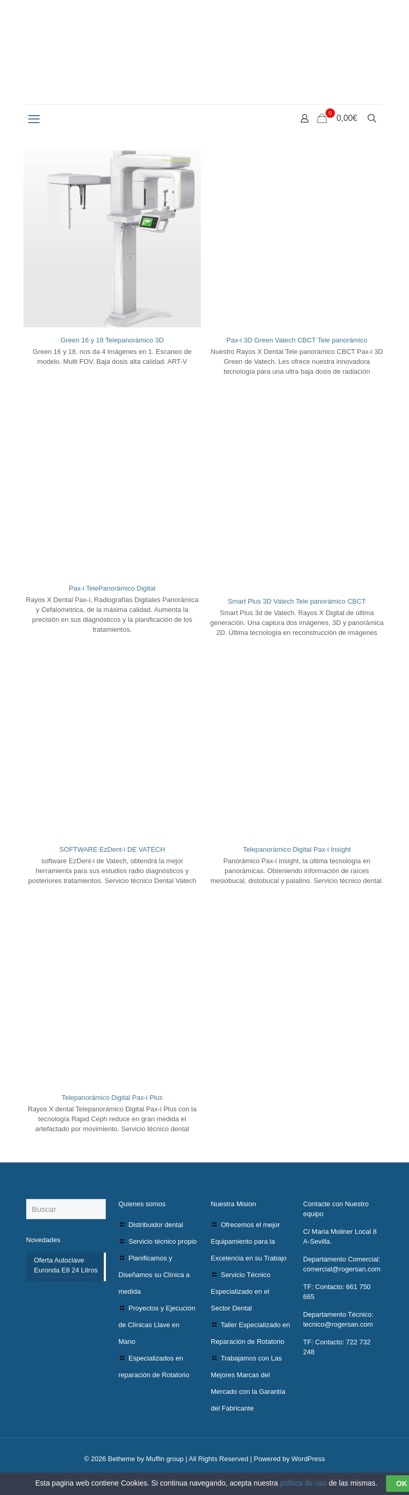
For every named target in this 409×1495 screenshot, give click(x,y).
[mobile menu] (35, 119)
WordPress (308, 1459)
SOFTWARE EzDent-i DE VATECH (112, 849)
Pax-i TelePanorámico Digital (112, 588)
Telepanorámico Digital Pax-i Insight (297, 849)
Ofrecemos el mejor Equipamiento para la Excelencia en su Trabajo (248, 1241)
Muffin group (165, 1459)
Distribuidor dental (155, 1225)
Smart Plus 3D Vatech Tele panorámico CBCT (297, 601)
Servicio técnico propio (162, 1241)
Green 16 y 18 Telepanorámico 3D (112, 340)
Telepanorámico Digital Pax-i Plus (112, 1097)
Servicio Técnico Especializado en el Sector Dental (240, 1291)
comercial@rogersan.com (341, 1269)
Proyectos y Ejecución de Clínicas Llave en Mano (156, 1324)
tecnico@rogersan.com (338, 1324)
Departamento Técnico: (338, 1314)
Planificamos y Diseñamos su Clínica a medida (154, 1274)
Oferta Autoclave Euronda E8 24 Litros (66, 1265)
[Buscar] (66, 1209)
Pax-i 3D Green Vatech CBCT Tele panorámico (296, 340)
